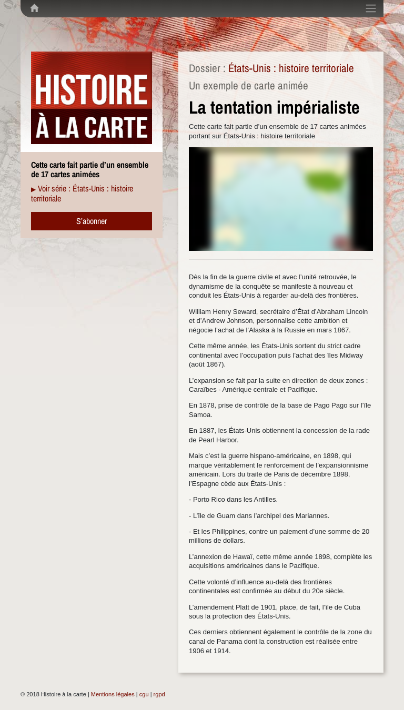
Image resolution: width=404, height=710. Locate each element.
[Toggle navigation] (370, 8)
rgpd (159, 694)
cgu (144, 694)
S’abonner (91, 221)
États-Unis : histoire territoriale (291, 68)
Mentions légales (113, 694)
